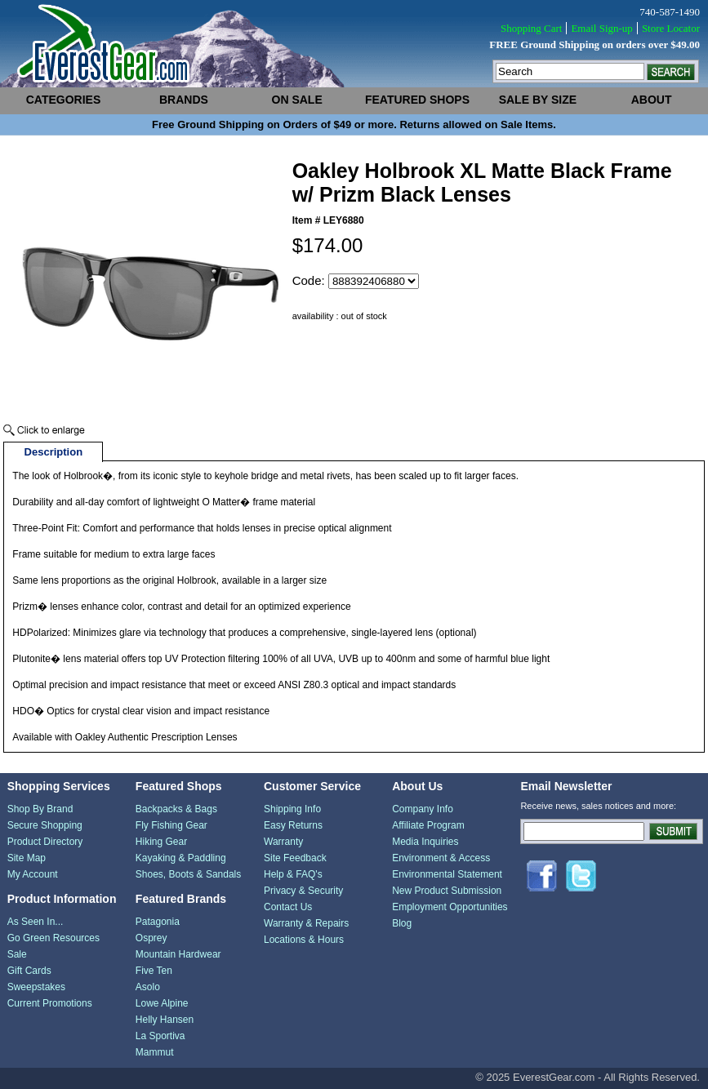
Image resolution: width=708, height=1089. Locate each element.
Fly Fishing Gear (171, 825)
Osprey (151, 938)
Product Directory (45, 841)
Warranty (283, 841)
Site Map (26, 858)
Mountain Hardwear (178, 954)
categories (63, 99)
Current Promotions (49, 1003)
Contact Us (288, 907)
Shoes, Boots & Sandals (188, 874)
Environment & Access (441, 858)
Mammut (155, 1052)
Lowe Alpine (162, 1003)
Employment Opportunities (449, 907)
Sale (17, 954)
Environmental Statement (447, 874)
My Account (32, 874)
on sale (297, 99)
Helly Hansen (165, 1019)
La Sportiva (160, 1036)
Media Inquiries (425, 841)
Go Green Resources (53, 938)
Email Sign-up (601, 28)
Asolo (148, 987)
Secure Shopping (44, 825)
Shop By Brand (40, 809)
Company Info (422, 809)
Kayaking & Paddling (181, 858)
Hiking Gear (161, 841)
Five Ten (154, 970)
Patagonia (158, 921)
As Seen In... (35, 921)
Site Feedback (295, 858)
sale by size (538, 99)
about (651, 99)
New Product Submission (446, 890)
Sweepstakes (36, 987)
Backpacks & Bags (176, 809)
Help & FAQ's (293, 874)
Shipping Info (292, 809)
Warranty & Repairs (306, 923)
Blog (402, 923)
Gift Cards (29, 970)
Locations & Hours (304, 939)
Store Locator (671, 28)
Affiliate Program (428, 825)
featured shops (417, 99)
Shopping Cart (531, 28)
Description (53, 452)
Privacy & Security (303, 890)
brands (183, 99)
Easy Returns (293, 825)
